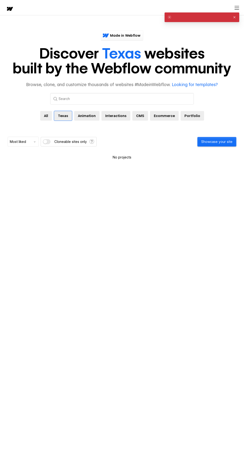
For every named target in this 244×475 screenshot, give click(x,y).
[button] (234, 17)
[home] (9, 9)
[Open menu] (237, 8)
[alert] (202, 17)
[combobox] (23, 142)
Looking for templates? (195, 84)
